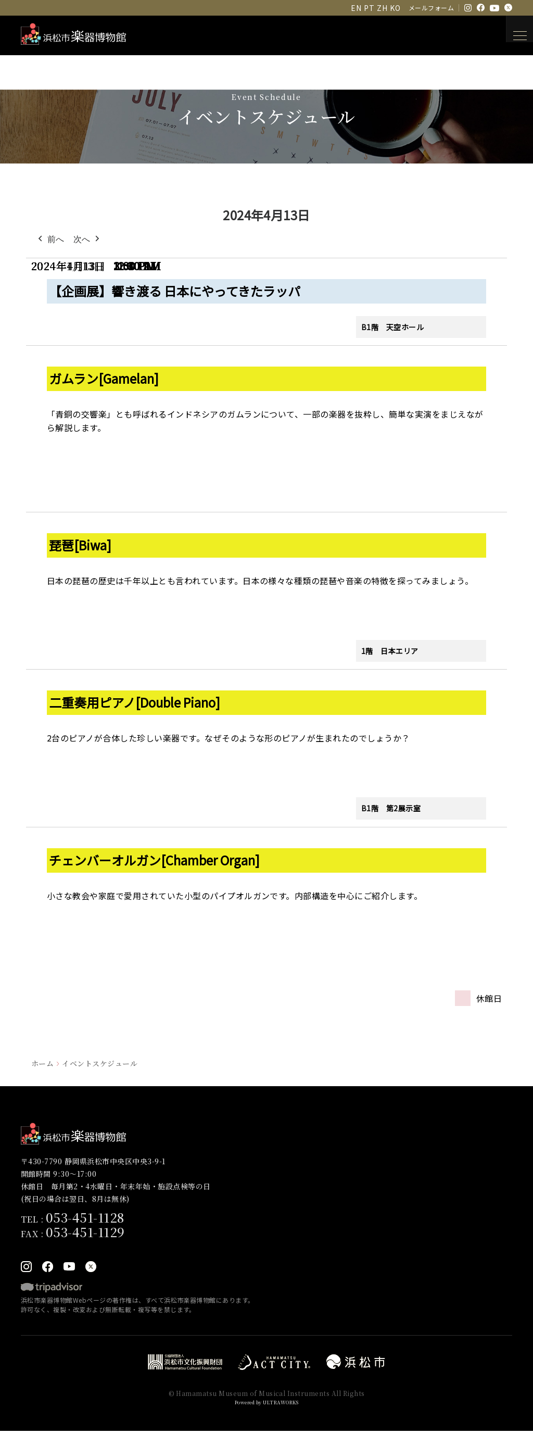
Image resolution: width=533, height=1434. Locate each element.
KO (395, 8)
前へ (50, 239)
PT (369, 8)
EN (356, 8)
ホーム (42, 1063)
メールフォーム (431, 7)
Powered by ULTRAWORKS (266, 1404)
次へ (87, 239)
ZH (382, 8)
